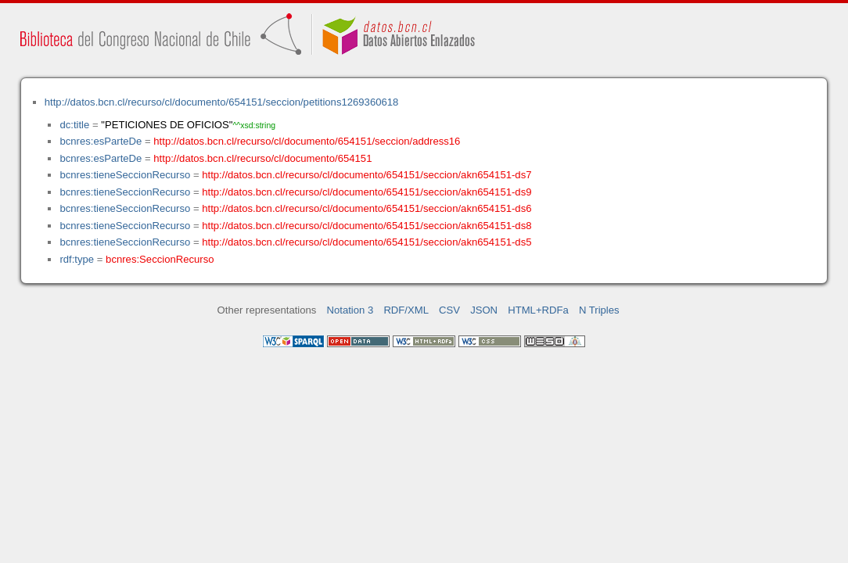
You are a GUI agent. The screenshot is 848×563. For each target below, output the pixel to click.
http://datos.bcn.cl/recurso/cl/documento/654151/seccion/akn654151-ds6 (366, 208)
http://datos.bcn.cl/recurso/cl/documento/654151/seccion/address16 (306, 141)
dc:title (74, 125)
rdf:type (76, 259)
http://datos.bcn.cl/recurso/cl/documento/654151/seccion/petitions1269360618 (222, 102)
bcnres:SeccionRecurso (160, 259)
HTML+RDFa (538, 310)
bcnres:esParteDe (100, 141)
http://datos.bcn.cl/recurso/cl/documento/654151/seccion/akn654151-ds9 (366, 192)
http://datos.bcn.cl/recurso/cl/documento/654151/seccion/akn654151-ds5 (366, 242)
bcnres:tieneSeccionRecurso (124, 175)
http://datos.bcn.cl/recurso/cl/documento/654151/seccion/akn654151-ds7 (366, 175)
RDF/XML (406, 310)
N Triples (599, 310)
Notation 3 (350, 310)
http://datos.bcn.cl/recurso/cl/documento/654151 (262, 158)
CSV (449, 310)
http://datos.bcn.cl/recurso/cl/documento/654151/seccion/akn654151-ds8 (366, 225)
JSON (484, 310)
